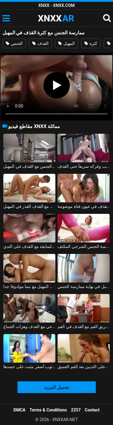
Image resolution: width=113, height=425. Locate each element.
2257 (76, 410)
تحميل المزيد (56, 387)
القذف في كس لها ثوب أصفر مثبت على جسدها (29, 366)
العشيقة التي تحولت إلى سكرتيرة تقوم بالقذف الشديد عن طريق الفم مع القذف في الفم (84, 326)
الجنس (14, 43)
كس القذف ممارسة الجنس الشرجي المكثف (84, 246)
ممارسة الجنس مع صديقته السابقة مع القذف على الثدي (29, 246)
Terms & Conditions (48, 410)
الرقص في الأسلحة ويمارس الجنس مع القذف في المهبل (29, 166)
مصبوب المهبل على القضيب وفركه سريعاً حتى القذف (84, 166)
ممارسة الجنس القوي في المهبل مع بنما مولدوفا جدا (29, 286)
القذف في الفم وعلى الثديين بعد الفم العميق (84, 366)
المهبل (66, 43)
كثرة (90, 43)
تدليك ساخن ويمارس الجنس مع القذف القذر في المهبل (29, 206)
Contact (92, 410)
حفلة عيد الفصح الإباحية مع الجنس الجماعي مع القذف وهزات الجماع (29, 326)
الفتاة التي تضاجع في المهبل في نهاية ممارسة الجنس (84, 286)
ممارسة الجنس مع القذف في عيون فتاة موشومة (84, 206)
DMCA (20, 410)
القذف (40, 43)
